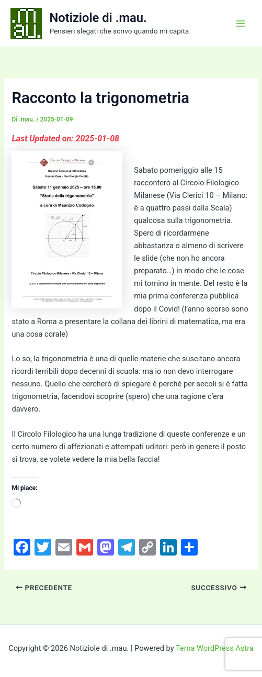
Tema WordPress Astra (215, 648)
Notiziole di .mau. (98, 17)
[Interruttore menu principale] (241, 24)
